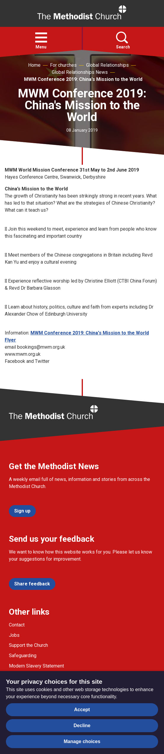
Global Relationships (107, 65)
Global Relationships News (80, 72)
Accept (82, 709)
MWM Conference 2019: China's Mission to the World (83, 79)
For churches (63, 65)
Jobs (14, 635)
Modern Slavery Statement (36, 666)
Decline (82, 725)
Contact (17, 625)
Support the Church (28, 645)
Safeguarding (22, 655)
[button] (41, 37)
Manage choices (82, 741)
